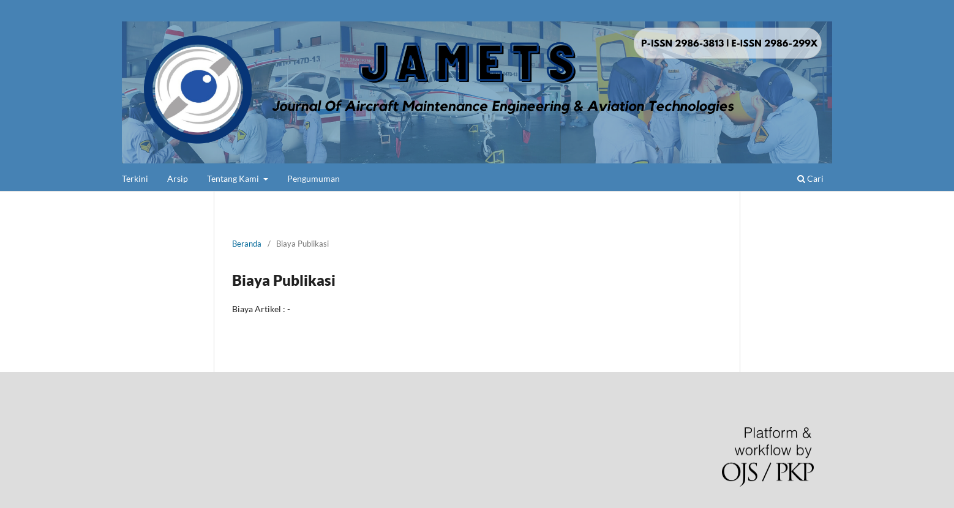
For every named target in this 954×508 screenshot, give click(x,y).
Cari (810, 178)
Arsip (177, 178)
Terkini (135, 178)
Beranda (246, 243)
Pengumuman (313, 178)
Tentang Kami (234, 178)
